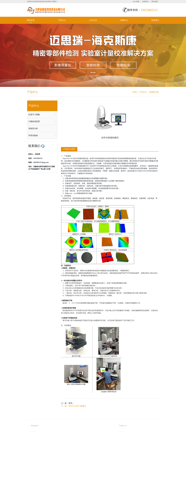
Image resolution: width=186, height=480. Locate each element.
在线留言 (145, 1)
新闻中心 (124, 20)
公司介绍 (93, 20)
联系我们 (155, 20)
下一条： (73, 406)
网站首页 (31, 20)
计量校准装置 (34, 121)
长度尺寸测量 (34, 115)
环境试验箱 (33, 135)
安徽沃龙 (98, 477)
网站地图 (154, 1)
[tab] (42, 114)
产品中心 (62, 20)
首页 (134, 92)
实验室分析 (154, 92)
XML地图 (136, 1)
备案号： (105, 473)
